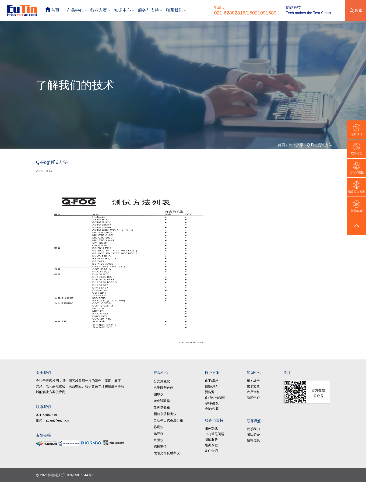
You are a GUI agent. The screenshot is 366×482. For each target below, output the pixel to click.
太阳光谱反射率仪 (167, 453)
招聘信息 (253, 440)
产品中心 (75, 10)
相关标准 (253, 381)
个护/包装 (212, 409)
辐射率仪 (160, 446)
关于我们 (43, 373)
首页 (55, 10)
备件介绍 (211, 451)
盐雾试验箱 (162, 407)
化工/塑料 (212, 381)
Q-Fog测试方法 (319, 145)
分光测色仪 (162, 381)
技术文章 (296, 145)
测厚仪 (158, 394)
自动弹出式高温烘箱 (168, 420)
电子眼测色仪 (163, 388)
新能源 (210, 392)
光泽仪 (158, 433)
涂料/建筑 (212, 403)
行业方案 (98, 10)
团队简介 (253, 434)
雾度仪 (158, 427)
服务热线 (211, 428)
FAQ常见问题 (214, 434)
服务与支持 (148, 10)
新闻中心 (253, 397)
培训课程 (211, 445)
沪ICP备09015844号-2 (77, 475)
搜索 (358, 10)
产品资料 (253, 392)
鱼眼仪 (158, 440)
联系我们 (174, 10)
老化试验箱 (162, 401)
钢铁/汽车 (212, 386)
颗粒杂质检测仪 (165, 414)
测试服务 (211, 439)
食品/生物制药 (215, 397)
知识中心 (122, 10)
